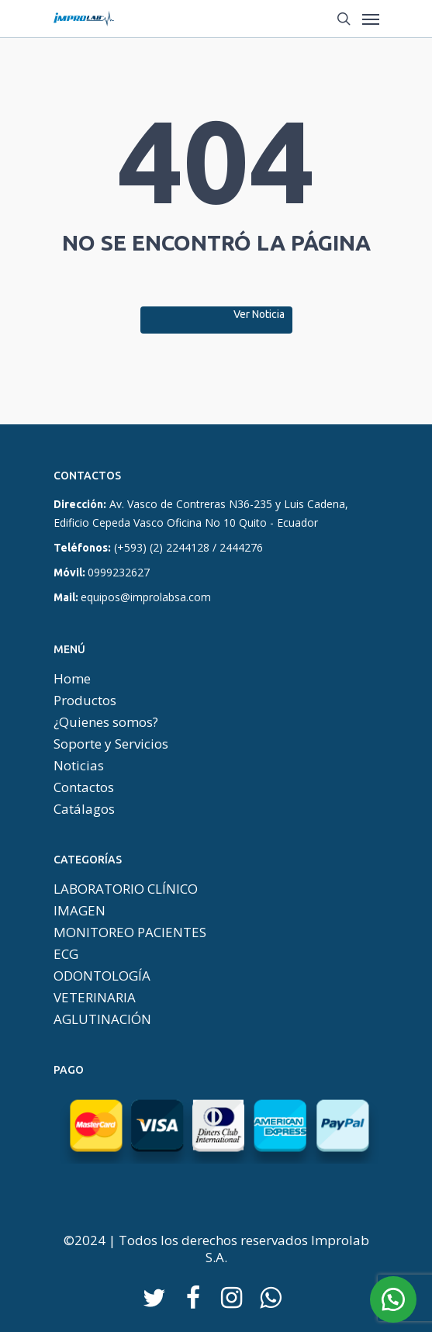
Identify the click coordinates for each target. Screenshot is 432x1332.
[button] (393, 1299)
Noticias (79, 765)
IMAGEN (79, 911)
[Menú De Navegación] (370, 18)
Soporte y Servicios (111, 744)
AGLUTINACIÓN (102, 1019)
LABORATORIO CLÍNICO (126, 889)
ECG (66, 954)
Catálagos (84, 809)
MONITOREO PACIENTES (130, 932)
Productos (85, 700)
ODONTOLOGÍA (102, 976)
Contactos (84, 787)
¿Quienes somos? (106, 722)
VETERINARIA (95, 997)
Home (72, 679)
